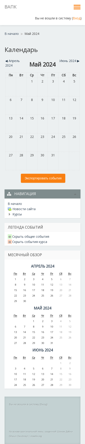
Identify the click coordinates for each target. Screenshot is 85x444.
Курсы (17, 214)
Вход (76, 18)
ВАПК (11, 7)
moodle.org (36, 436)
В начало (12, 33)
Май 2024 (31, 33)
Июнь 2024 (42, 350)
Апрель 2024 (42, 266)
